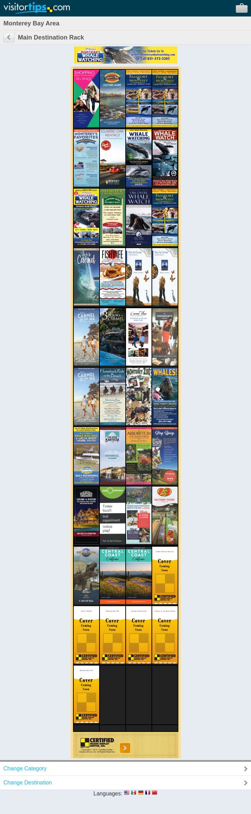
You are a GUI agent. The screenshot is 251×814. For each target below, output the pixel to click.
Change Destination (27, 782)
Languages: (108, 793)
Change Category (24, 768)
